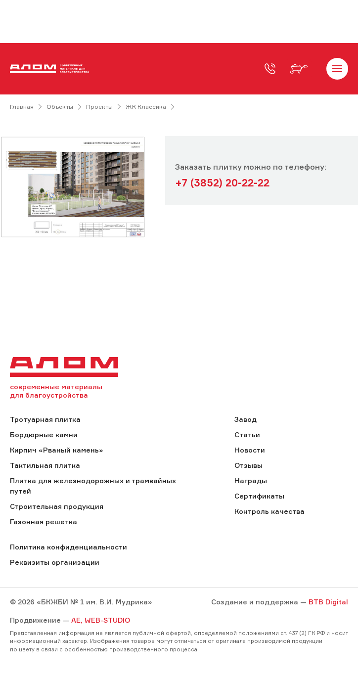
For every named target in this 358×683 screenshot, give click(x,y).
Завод (245, 419)
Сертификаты (259, 496)
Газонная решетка (43, 521)
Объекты (59, 106)
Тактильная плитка (45, 465)
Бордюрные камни (44, 434)
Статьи (247, 434)
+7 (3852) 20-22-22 (222, 183)
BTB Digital (328, 601)
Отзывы (248, 465)
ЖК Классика (146, 106)
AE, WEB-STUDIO (100, 620)
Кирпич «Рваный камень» (56, 450)
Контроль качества (269, 511)
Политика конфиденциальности (68, 547)
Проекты (99, 106)
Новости (249, 450)
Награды (250, 480)
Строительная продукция (56, 506)
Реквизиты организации (54, 562)
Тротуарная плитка (45, 419)
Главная (22, 106)
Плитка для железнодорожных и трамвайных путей (93, 485)
